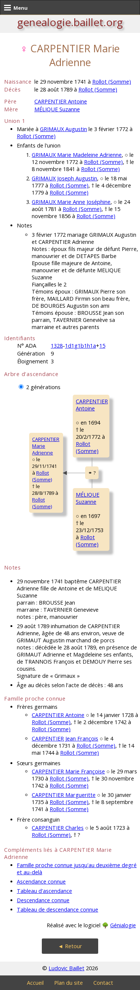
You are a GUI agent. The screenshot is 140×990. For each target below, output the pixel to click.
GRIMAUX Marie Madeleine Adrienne (77, 154)
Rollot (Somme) (111, 81)
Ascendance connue (41, 881)
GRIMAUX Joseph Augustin (64, 178)
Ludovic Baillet (66, 968)
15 (102, 345)
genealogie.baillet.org (70, 22)
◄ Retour (70, 946)
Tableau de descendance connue (57, 909)
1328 (57, 345)
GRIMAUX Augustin (63, 129)
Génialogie (123, 925)
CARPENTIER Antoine (60, 101)
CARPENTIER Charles (58, 827)
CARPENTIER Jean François (65, 738)
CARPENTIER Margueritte (64, 794)
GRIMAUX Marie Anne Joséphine (71, 201)
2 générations (43, 387)
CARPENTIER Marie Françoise (68, 771)
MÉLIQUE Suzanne (57, 109)
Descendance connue (43, 900)
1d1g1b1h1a (80, 345)
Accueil (35, 982)
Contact (103, 982)
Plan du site (68, 982)
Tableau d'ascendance (44, 890)
